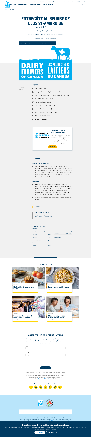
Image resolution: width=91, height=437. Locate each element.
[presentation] (45, 361)
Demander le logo (51, 1)
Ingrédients (21, 84)
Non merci (51, 432)
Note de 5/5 (43, 27)
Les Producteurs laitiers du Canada (7, 4)
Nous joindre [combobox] (58, 1)
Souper (38, 30)
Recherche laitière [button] (60, 5)
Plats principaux (50, 30)
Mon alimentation (67, 412)
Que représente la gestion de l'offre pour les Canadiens (22, 317)
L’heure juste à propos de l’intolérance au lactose (56, 317)
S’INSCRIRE (52, 146)
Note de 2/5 (38, 27)
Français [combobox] (78, 1)
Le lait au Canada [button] (18, 5)
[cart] (82, 4)
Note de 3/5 (40, 27)
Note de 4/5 (42, 27)
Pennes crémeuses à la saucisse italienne (59, 288)
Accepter (40, 432)
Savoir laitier (43, 412)
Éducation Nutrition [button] (45, 5)
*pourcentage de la (60, 236)
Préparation (21, 87)
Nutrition (21, 89)
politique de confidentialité (43, 379)
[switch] (43, 43)
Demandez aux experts (32, 1)
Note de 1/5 (36, 27)
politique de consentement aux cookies (69, 427)
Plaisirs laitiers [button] (31, 5)
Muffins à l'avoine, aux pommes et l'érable (24, 288)
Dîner (43, 30)
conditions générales (51, 429)
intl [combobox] (84, 1)
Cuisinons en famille (54, 412)
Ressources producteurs (41, 1)
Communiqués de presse (68, 1)
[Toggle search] (85, 4)
